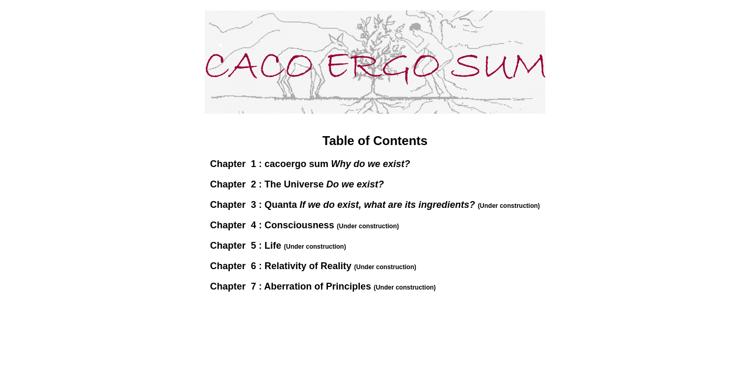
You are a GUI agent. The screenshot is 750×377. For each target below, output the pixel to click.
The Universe (324, 184)
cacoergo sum (337, 164)
